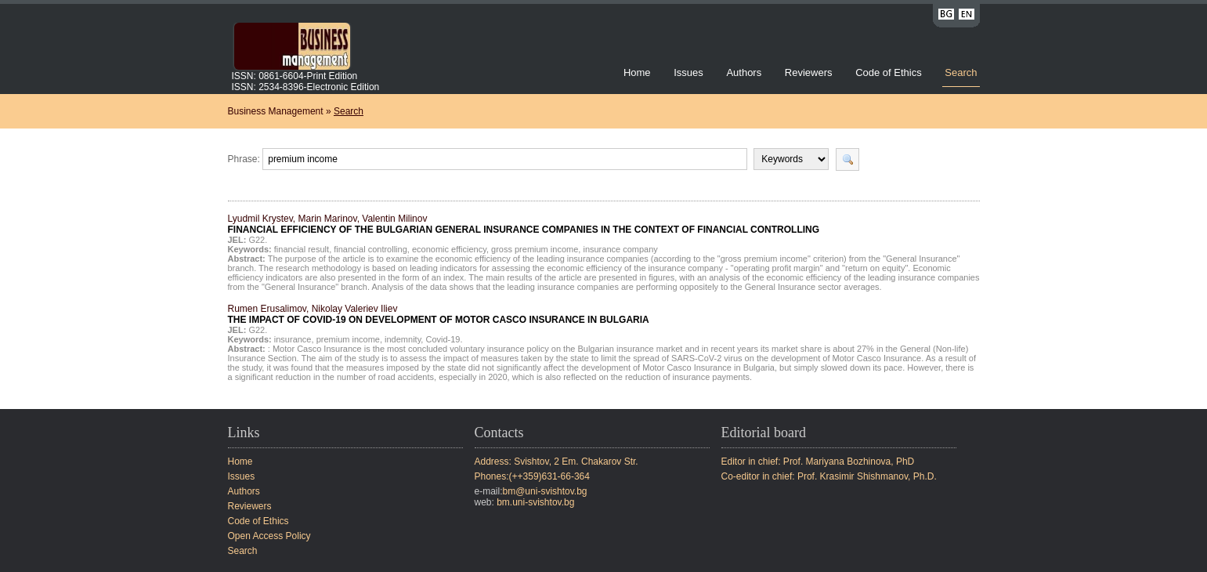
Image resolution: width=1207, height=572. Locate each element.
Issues (688, 72)
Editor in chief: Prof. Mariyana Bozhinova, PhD (818, 461)
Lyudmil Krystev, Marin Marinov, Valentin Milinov (524, 224)
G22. (257, 239)
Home (637, 72)
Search (961, 72)
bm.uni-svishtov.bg (535, 502)
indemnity (403, 339)
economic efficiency (449, 249)
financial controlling (370, 249)
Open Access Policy (269, 535)
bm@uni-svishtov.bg (545, 491)
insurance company (620, 249)
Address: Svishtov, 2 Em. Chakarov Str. (556, 461)
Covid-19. (443, 339)
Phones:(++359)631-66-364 (532, 476)
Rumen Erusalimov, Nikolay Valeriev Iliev (438, 314)
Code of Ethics (888, 72)
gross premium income (534, 249)
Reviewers (810, 72)
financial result (301, 249)
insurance (293, 339)
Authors (743, 72)
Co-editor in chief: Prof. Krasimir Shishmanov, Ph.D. (829, 476)
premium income (348, 339)
